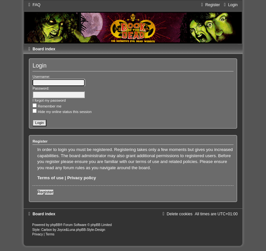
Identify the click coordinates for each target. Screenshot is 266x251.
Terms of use (50, 177)
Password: (40, 88)
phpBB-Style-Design (90, 230)
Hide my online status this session (62, 112)
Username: (41, 77)
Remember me (46, 106)
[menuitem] (33, 5)
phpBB (55, 225)
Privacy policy (81, 177)
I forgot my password (49, 100)
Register (45, 192)
